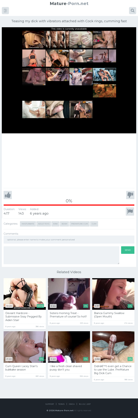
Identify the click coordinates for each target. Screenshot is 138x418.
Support (49, 404)
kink (55, 224)
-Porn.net (69, 3)
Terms (61, 404)
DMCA (72, 404)
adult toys (43, 224)
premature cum (79, 224)
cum (94, 224)
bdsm (64, 224)
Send (128, 250)
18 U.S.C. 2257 (85, 404)
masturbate (28, 224)
